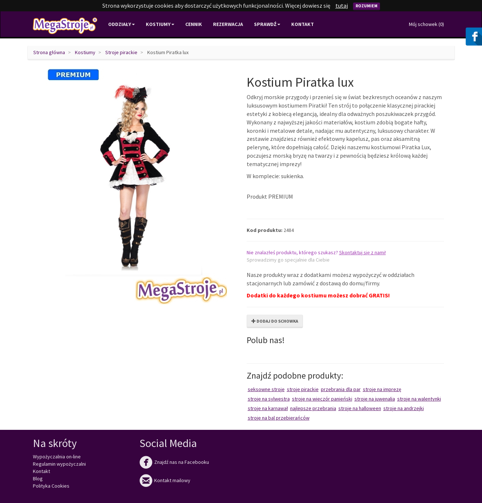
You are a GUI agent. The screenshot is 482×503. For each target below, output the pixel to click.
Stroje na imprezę (382, 389)
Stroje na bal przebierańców (279, 417)
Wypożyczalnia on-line (57, 456)
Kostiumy (85, 52)
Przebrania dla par (341, 389)
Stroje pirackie (121, 52)
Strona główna (49, 52)
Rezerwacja (228, 24)
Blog (38, 478)
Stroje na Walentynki (419, 398)
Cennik (193, 24)
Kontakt (302, 24)
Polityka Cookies (51, 486)
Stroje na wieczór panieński (322, 398)
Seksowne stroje (266, 389)
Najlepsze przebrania (313, 408)
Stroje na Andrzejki (403, 408)
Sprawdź (267, 24)
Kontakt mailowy (165, 480)
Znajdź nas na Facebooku (174, 462)
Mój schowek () (426, 24)
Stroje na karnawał (268, 408)
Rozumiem (366, 5)
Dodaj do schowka (274, 321)
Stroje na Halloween (359, 408)
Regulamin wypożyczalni (59, 464)
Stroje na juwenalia (374, 398)
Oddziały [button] (121, 24)
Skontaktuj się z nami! (362, 252)
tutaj (341, 5)
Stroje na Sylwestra (269, 398)
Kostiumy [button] (160, 24)
